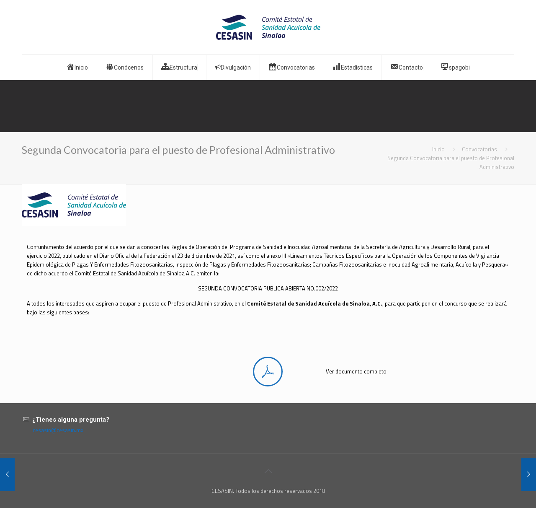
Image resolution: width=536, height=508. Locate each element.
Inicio (438, 149)
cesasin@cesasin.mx (58, 430)
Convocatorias (479, 149)
